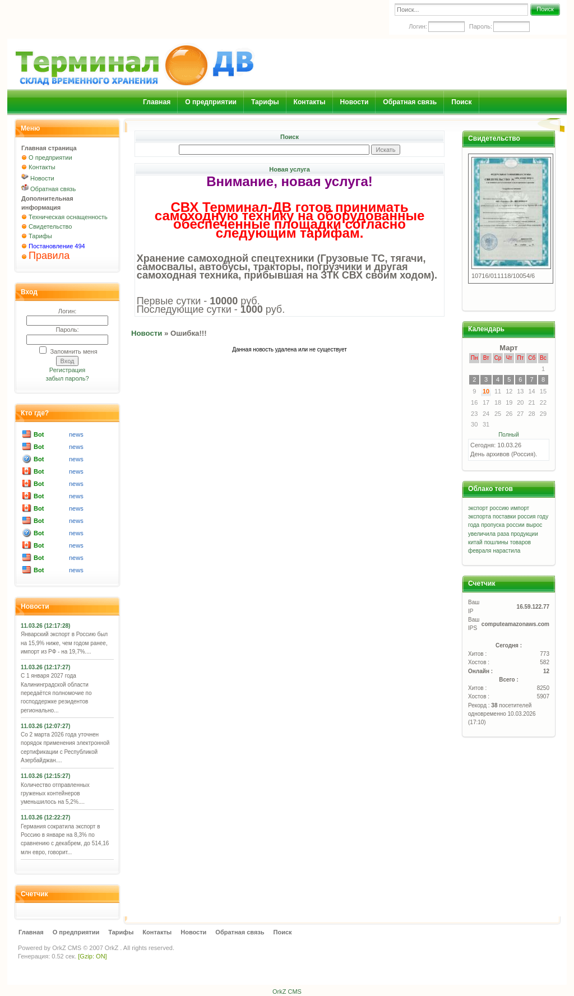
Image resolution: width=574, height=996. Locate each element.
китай (475, 542)
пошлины (496, 542)
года (473, 525)
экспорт (478, 508)
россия (526, 516)
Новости (354, 102)
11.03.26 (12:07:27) (45, 726)
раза (503, 534)
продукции (524, 534)
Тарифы (265, 102)
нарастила (507, 551)
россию (499, 508)
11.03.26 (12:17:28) (45, 626)
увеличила (482, 534)
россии (515, 525)
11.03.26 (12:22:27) (45, 817)
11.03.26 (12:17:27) (45, 667)
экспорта (479, 516)
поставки (504, 516)
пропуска (492, 525)
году (543, 516)
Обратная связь (410, 102)
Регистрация (67, 370)
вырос (534, 525)
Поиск (544, 9)
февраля (479, 551)
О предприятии (211, 102)
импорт (520, 508)
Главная (156, 102)
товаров (520, 542)
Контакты (310, 102)
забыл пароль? (67, 378)
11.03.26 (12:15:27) (45, 776)
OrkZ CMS (66, 947)
